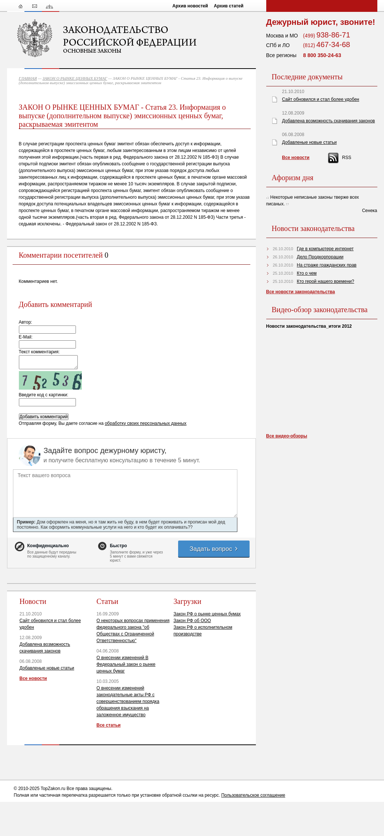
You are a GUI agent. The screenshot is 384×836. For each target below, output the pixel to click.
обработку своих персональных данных (146, 423)
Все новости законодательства (300, 291)
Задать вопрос (214, 548)
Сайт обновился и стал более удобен (320, 99)
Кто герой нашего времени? (325, 281)
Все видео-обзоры (286, 436)
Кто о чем (307, 273)
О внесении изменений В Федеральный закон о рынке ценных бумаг (126, 664)
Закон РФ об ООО (192, 620)
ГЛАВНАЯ (28, 78)
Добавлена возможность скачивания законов (328, 120)
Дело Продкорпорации (320, 257)
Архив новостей (190, 6)
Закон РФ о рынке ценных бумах (207, 614)
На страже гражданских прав (327, 265)
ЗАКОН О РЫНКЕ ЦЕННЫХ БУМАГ (75, 78)
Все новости (33, 678)
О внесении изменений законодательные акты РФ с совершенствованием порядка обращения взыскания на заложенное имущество (128, 701)
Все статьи (109, 725)
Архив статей (229, 6)
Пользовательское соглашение (253, 795)
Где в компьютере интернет (325, 248)
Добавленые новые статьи (47, 668)
